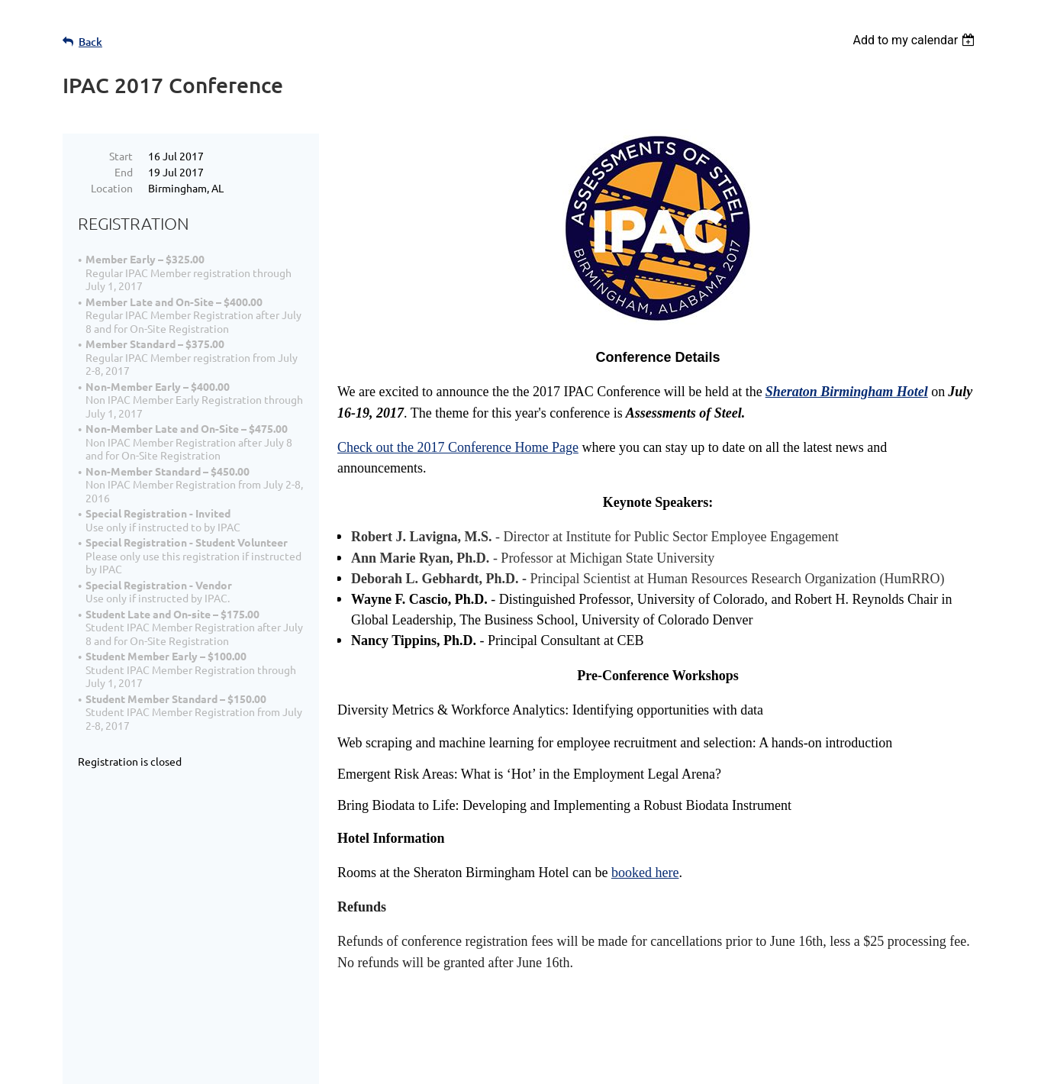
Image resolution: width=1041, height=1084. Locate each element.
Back (90, 41)
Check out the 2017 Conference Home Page (458, 447)
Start (121, 156)
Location (112, 188)
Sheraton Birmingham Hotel (846, 391)
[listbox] (915, 40)
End (123, 172)
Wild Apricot (796, 1065)
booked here (644, 872)
